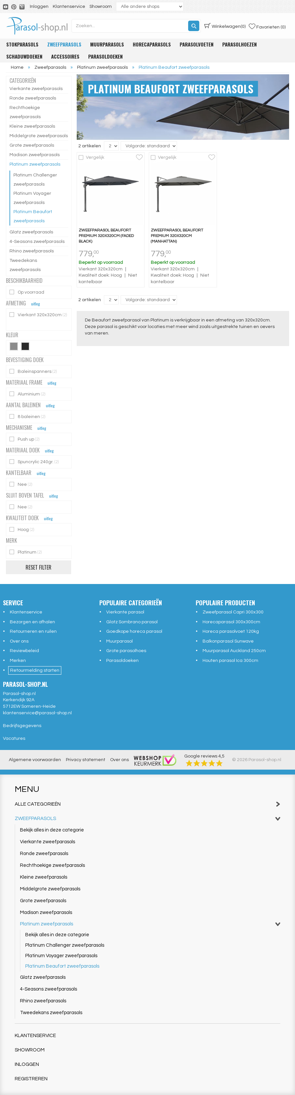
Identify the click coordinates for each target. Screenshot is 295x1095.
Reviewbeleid (24, 650)
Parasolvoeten (196, 44)
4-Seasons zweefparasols (37, 241)
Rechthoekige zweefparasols (25, 112)
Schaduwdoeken (24, 56)
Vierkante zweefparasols (36, 88)
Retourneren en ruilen (33, 631)
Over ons (19, 641)
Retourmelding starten (34, 670)
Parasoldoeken (105, 56)
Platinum (26, 552)
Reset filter (38, 567)
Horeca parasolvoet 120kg (231, 631)
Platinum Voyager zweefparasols (32, 198)
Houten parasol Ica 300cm (230, 660)
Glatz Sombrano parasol (132, 622)
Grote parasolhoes (126, 650)
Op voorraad (27, 292)
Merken (18, 660)
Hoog (22, 529)
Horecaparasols (152, 44)
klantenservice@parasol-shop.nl (37, 713)
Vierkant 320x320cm (38, 314)
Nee (21, 484)
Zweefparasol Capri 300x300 (233, 612)
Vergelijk (95, 157)
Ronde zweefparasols (33, 98)
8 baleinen (28, 416)
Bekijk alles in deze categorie (52, 830)
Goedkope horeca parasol (134, 631)
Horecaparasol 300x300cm (231, 622)
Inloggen (39, 6)
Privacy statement (85, 759)
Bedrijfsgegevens (22, 725)
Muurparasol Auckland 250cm (234, 650)
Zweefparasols (64, 44)
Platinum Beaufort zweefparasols (32, 216)
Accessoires (65, 56)
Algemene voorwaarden (35, 759)
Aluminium (28, 394)
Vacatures (14, 738)
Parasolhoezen (239, 44)
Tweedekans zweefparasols (25, 265)
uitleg (35, 303)
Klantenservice (69, 6)
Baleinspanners (34, 371)
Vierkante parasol (125, 612)
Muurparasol (119, 641)
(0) (225, 26)
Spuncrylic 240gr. (35, 461)
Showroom (100, 6)
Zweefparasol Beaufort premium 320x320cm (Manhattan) (177, 236)
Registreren (31, 1078)
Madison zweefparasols (35, 155)
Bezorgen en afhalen (32, 622)
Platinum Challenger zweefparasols (35, 180)
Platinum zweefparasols (35, 164)
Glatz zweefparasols (31, 232)
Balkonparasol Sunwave (228, 641)
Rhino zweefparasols (32, 251)
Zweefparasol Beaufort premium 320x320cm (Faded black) (106, 236)
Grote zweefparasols (32, 145)
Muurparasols (107, 44)
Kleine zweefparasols (32, 126)
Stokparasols (22, 44)
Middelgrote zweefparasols (39, 136)
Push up (25, 439)
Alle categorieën (147, 804)
